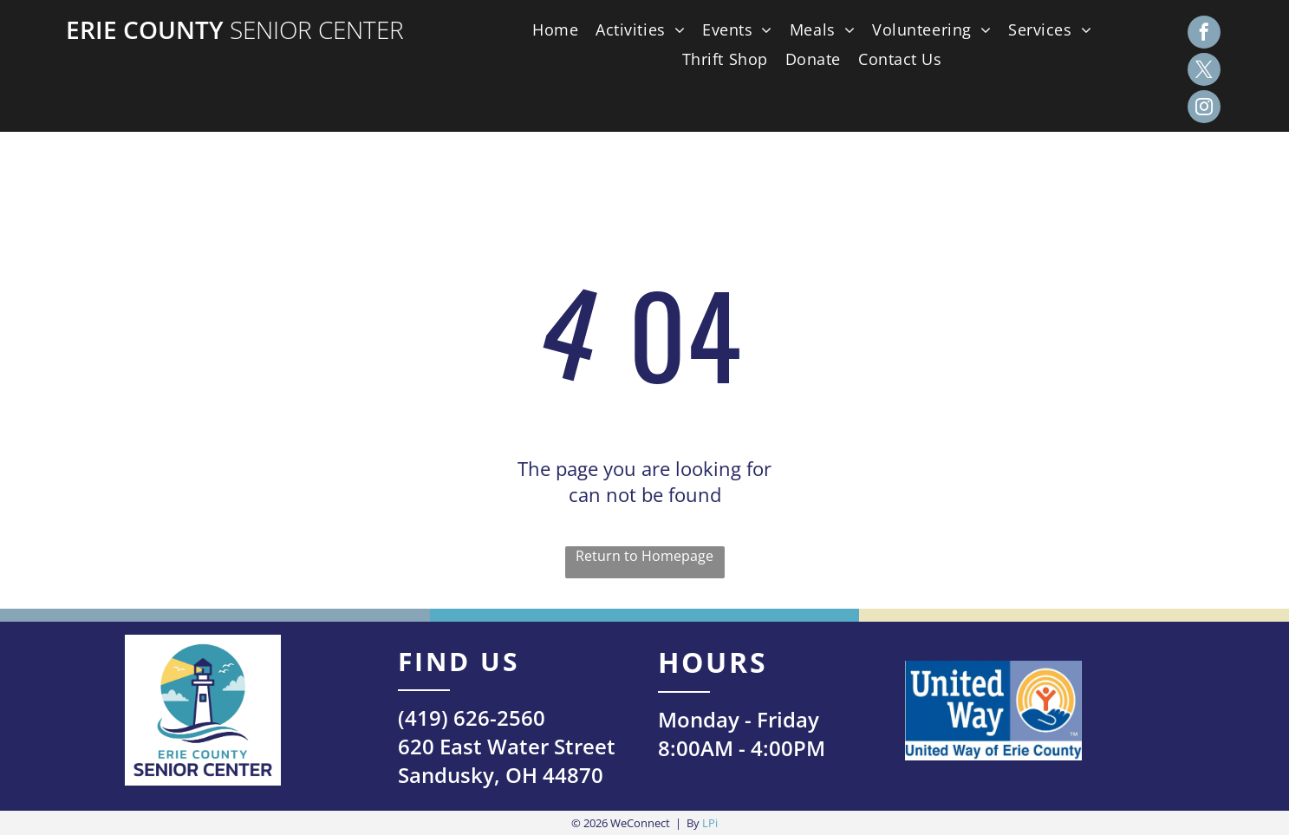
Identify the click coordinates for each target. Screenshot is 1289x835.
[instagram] (1204, 108)
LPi (710, 823)
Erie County (145, 29)
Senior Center (317, 29)
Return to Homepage (644, 555)
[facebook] (1204, 34)
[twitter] (1204, 71)
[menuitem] (551, 29)
